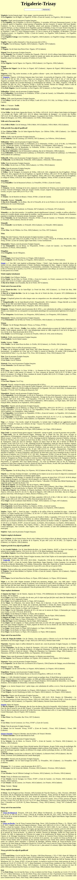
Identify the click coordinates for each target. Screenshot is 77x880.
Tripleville (6, 560)
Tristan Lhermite (7, 734)
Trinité (3, 263)
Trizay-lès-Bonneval (10, 813)
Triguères (6, 77)
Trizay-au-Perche (9, 823)
